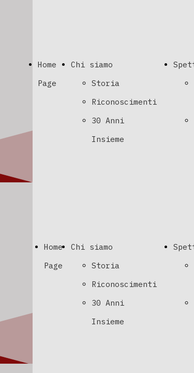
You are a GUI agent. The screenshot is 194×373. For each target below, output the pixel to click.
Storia (106, 83)
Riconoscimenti (124, 102)
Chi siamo (92, 64)
